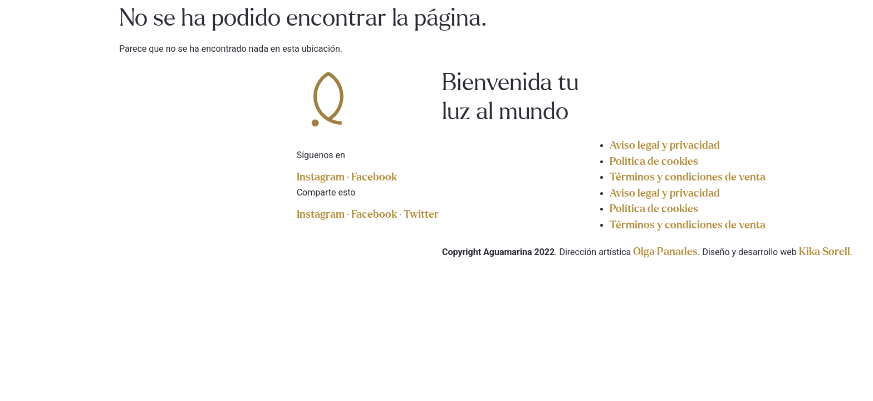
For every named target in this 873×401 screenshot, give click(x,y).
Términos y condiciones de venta (688, 177)
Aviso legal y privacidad (665, 145)
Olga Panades (665, 252)
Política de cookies (654, 162)
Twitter (421, 214)
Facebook (374, 177)
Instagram (322, 177)
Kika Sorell (824, 252)
